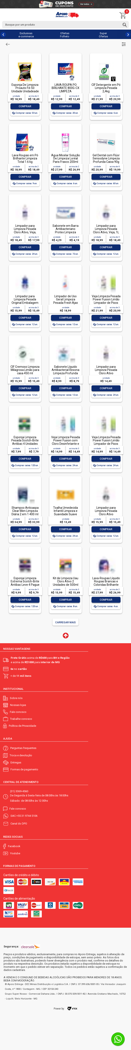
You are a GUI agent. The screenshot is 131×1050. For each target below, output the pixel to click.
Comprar (25, 106)
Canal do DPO (18, 823)
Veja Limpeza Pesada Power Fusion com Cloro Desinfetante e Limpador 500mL (65, 442)
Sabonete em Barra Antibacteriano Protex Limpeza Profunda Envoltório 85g (65, 232)
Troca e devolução (21, 755)
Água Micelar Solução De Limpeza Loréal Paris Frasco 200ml (65, 158)
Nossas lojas (18, 705)
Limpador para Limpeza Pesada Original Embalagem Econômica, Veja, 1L (25, 301)
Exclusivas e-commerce (26, 35)
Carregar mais (65, 622)
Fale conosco (18, 711)
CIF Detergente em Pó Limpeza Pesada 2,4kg (106, 88)
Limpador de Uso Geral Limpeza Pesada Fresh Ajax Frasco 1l (65, 301)
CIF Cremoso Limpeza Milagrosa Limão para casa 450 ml (24, 370)
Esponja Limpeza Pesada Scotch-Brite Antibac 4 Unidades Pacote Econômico (25, 442)
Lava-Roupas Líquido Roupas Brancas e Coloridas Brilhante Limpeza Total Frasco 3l (106, 585)
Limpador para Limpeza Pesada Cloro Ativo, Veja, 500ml (25, 230)
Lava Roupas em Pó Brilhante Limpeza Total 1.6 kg (25, 158)
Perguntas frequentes (23, 748)
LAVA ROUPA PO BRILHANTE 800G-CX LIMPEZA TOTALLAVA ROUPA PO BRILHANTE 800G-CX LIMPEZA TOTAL (65, 93)
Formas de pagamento (24, 769)
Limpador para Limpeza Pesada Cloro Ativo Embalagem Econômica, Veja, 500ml (106, 375)
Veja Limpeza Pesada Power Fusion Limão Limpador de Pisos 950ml (106, 301)
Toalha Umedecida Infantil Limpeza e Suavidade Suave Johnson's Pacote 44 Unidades (65, 514)
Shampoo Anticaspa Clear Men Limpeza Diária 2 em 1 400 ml (25, 511)
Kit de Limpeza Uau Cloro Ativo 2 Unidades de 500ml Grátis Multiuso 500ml (65, 583)
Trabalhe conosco (21, 718)
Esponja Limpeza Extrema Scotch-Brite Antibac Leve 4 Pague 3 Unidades (25, 583)
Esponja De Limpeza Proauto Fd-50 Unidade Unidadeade (25, 88)
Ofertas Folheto (64, 35)
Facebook (14, 846)
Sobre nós (16, 698)
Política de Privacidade (22, 725)
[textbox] (65, 24)
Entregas (15, 762)
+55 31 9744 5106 (26, 815)
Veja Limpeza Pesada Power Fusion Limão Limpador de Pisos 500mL (106, 442)
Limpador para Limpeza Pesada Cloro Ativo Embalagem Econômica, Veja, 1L (106, 514)
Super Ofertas (103, 35)
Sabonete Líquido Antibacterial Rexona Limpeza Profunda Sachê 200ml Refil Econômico (65, 373)
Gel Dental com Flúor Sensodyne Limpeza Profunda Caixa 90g (106, 158)
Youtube (15, 853)
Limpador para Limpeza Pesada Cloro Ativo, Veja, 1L (106, 229)
